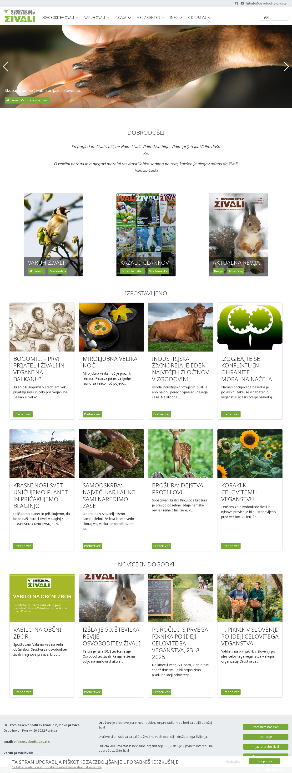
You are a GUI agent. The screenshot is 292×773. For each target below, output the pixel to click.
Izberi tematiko (132, 271)
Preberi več (23, 414)
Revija (121, 18)
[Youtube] (242, 3)
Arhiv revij (235, 271)
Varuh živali (94, 18)
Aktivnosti (36, 271)
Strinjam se (264, 761)
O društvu (197, 18)
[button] (5, 66)
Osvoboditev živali (57, 18)
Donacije (266, 736)
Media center (148, 18)
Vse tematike (158, 271)
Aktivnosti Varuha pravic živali (27, 100)
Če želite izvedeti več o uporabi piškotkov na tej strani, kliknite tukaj (57, 767)
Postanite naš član (266, 727)
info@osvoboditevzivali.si (268, 3)
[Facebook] (236, 3)
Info (174, 18)
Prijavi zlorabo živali (266, 746)
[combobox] (274, 18)
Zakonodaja (57, 271)
